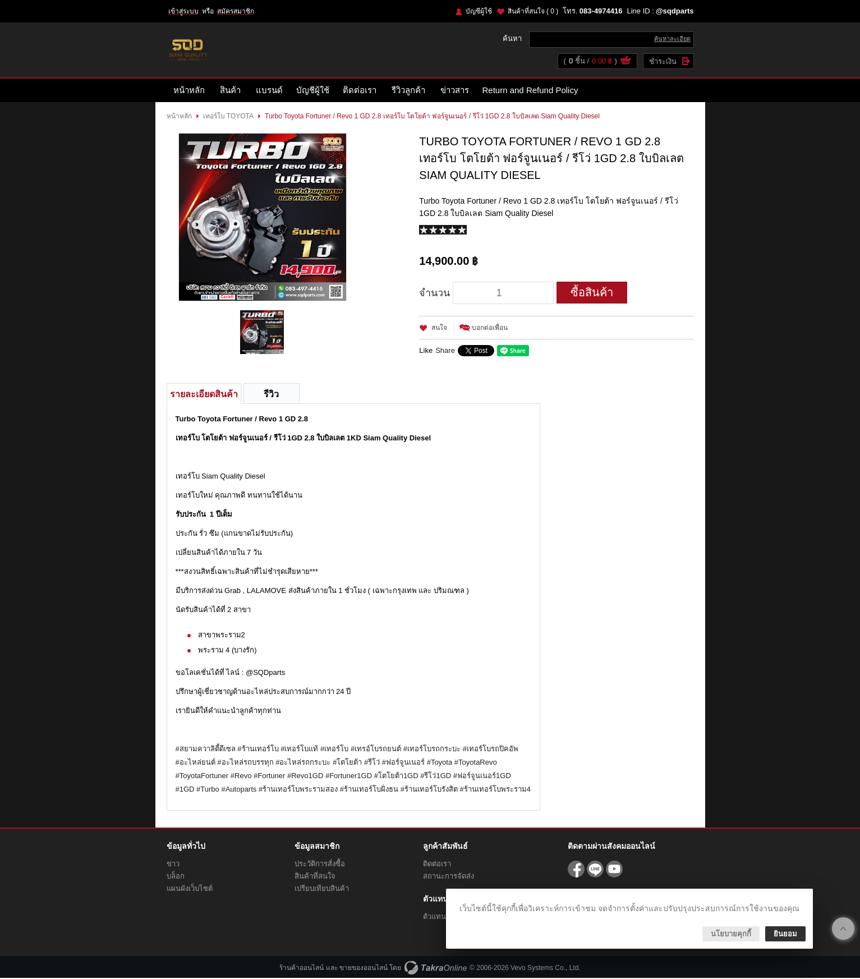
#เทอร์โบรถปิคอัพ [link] (490, 750)
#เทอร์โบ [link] (334, 750)
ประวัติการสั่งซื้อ (320, 865)
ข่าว (173, 865)
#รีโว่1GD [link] (435, 777)
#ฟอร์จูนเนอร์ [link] (403, 763)
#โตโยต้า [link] (347, 763)
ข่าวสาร (454, 91)
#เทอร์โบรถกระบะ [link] (432, 750)
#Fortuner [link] (269, 777)
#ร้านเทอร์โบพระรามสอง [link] (298, 790)
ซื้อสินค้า (592, 293)
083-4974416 (601, 11)
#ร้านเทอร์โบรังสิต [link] (429, 790)
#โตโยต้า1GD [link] (396, 777)
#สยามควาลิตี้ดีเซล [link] (206, 750)
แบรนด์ (269, 91)
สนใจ (439, 329)
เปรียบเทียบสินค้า (322, 889)
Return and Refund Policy (530, 91)
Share (445, 351)
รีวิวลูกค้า (408, 91)
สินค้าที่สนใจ (533, 11)
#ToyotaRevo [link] (475, 763)
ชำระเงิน (663, 62)
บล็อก (176, 877)
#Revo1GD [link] (305, 777)
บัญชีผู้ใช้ (479, 11)
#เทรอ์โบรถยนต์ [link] (376, 750)
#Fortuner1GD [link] (348, 777)
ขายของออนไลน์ (363, 969)
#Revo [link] (241, 777)
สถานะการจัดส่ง (448, 877)
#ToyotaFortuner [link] (202, 777)
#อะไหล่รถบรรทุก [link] (245, 763)
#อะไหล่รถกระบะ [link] (302, 763)
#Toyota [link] (440, 763)
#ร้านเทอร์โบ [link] (257, 750)
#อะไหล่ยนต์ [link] (195, 763)
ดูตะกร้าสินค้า (625, 62)
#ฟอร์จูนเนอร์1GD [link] (482, 777)
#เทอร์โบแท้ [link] (299, 750)
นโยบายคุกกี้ (731, 934)
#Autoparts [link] (238, 790)
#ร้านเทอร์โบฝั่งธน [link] (369, 790)
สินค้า (230, 91)
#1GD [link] (185, 790)
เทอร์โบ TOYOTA (228, 117)
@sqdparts (675, 11)
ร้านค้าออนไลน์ (301, 969)
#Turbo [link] (207, 790)
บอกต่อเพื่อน (490, 329)
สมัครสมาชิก (235, 11)
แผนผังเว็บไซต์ (190, 889)
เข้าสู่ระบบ (183, 11)
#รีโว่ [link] (372, 763)
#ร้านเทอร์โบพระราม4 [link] (495, 790)
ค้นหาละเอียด (672, 39)
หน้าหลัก (189, 91)
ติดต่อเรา (359, 91)
